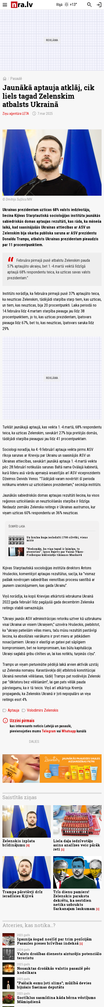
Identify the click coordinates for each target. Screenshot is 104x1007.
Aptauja (10, 710)
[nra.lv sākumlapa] (22, 4)
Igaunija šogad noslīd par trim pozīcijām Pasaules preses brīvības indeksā (54, 941)
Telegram (49, 731)
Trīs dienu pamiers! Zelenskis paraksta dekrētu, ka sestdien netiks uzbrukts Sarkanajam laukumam (74, 900)
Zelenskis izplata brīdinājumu (18, 843)
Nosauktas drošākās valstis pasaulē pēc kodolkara (53, 970)
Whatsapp (69, 731)
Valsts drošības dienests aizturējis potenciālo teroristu (59, 955)
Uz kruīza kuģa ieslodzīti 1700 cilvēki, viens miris (57, 539)
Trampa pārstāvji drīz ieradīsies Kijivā (22, 894)
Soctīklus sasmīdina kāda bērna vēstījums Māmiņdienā (56, 999)
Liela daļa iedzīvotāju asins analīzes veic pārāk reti (76, 845)
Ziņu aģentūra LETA (15, 114)
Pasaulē (16, 78)
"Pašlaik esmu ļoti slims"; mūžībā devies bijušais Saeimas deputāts (54, 985)
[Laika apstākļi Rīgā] (67, 5)
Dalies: (34, 742)
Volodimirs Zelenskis (40, 710)
